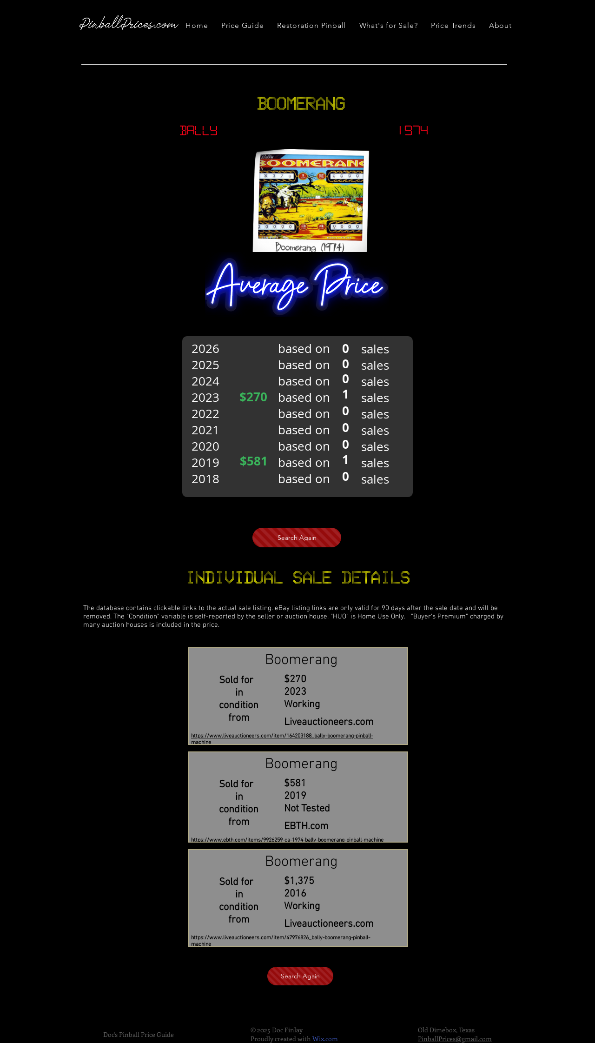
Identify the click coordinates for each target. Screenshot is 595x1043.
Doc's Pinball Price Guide (138, 1034)
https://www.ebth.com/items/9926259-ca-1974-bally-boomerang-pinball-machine (287, 840)
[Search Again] (296, 537)
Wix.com (325, 1038)
